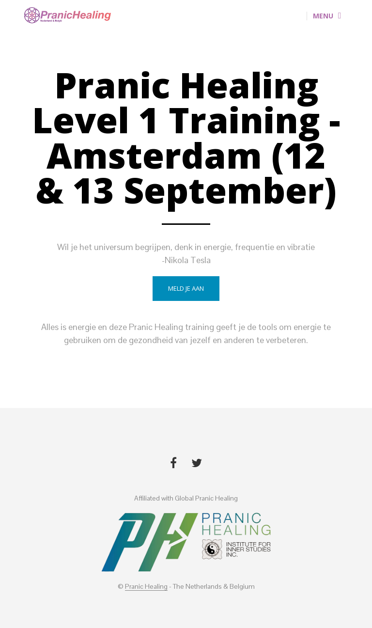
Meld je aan (186, 288)
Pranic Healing (146, 587)
